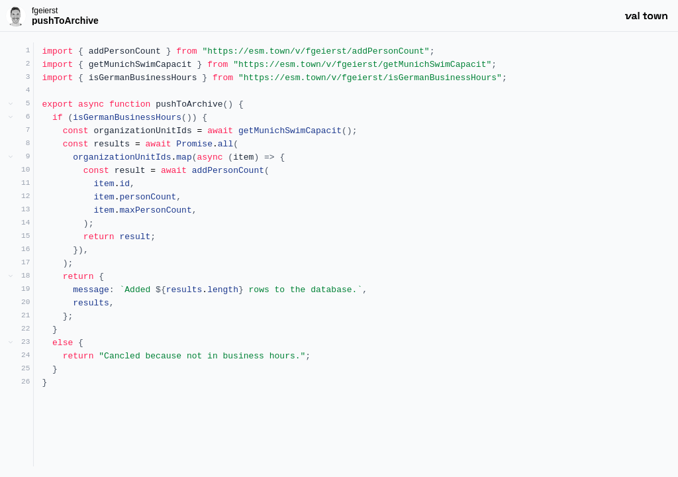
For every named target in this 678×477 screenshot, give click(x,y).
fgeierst (45, 10)
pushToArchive (65, 20)
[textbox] (356, 254)
